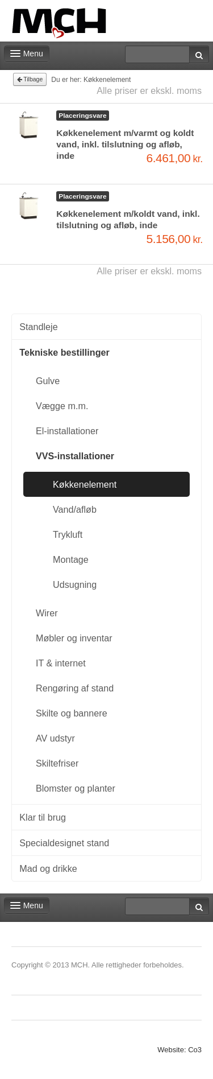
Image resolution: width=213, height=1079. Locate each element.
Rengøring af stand (75, 688)
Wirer (47, 613)
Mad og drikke (48, 868)
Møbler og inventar (74, 638)
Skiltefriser (57, 763)
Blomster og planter (75, 788)
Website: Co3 (179, 1049)
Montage (71, 559)
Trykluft (67, 534)
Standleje (38, 327)
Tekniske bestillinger (64, 352)
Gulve (48, 381)
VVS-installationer (75, 456)
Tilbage (30, 79)
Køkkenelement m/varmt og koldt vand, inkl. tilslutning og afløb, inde (125, 144)
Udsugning (75, 584)
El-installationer (67, 431)
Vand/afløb (75, 509)
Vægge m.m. (62, 406)
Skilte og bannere (71, 713)
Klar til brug (42, 817)
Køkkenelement (84, 484)
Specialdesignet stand (64, 843)
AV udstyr (55, 738)
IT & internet (61, 663)
